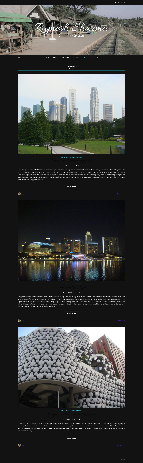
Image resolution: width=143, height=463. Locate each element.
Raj (23, 194)
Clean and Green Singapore (71, 160)
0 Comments (121, 194)
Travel (79, 157)
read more (71, 187)
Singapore (70, 157)
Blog (84, 58)
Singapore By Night (71, 287)
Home (47, 58)
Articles (65, 58)
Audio (75, 58)
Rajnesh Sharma (71, 28)
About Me (94, 58)
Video (55, 58)
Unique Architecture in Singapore (71, 414)
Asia (63, 157)
